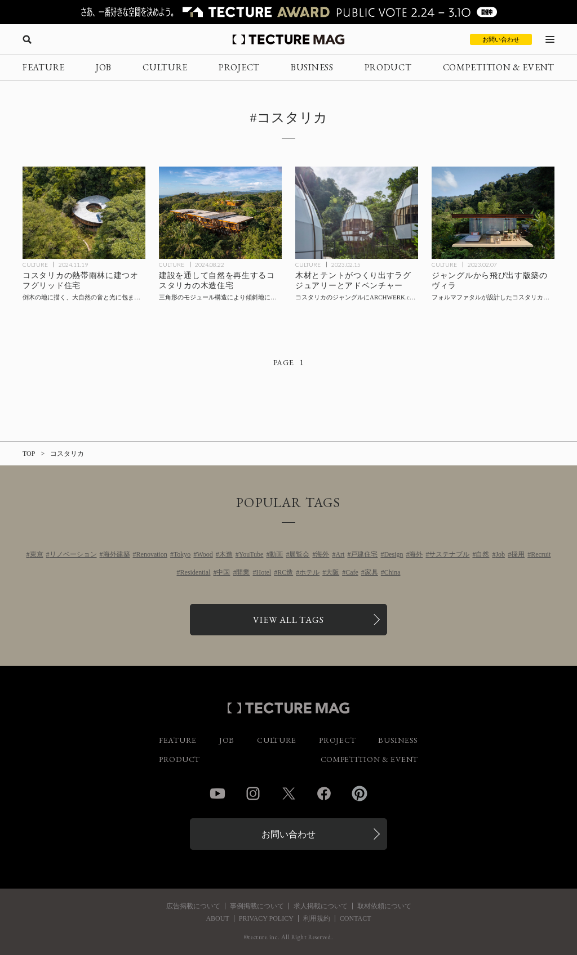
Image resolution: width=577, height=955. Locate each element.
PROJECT (239, 67)
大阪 (332, 572)
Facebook (324, 793)
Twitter (288, 793)
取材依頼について (384, 906)
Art (339, 554)
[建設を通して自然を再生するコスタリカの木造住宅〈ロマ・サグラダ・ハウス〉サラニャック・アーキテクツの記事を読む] (220, 213)
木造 (226, 554)
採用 (518, 554)
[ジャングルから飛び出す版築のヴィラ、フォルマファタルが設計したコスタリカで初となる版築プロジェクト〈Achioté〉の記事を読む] (493, 213)
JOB (104, 67)
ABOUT (217, 918)
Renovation (151, 554)
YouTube (251, 554)
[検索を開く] (27, 39)
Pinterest (359, 793)
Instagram (253, 793)
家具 (371, 572)
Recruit (541, 554)
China (392, 572)
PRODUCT (388, 67)
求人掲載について (321, 906)
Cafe (351, 572)
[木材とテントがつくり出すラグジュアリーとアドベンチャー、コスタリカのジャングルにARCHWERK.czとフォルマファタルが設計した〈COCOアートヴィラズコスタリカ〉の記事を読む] (356, 213)
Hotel (263, 572)
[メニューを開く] (549, 39)
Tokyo (182, 554)
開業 (243, 572)
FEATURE (44, 67)
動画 (276, 554)
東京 (36, 554)
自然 (482, 554)
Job (500, 554)
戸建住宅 (364, 554)
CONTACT (355, 918)
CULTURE (165, 67)
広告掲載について (193, 906)
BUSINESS (312, 67)
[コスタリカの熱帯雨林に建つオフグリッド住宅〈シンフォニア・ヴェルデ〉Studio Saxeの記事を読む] (84, 213)
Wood (204, 554)
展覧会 (299, 554)
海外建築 (116, 554)
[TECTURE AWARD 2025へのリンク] (288, 12)
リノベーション (73, 554)
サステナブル (449, 554)
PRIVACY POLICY (266, 918)
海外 (322, 554)
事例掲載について (257, 906)
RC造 (285, 572)
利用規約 (316, 918)
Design (393, 554)
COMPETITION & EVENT (498, 67)
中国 (223, 572)
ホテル (309, 572)
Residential (195, 572)
